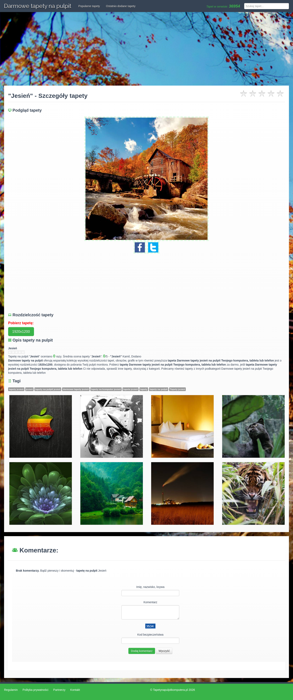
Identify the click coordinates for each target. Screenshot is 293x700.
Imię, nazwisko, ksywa (150, 587)
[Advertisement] (146, 48)
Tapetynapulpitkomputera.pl (170, 689)
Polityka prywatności (35, 689)
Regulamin (11, 689)
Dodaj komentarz (142, 651)
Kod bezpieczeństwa (150, 634)
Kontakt (75, 689)
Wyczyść (164, 651)
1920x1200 (21, 332)
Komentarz (150, 602)
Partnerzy (59, 689)
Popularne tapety (89, 6)
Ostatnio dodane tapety (121, 6)
